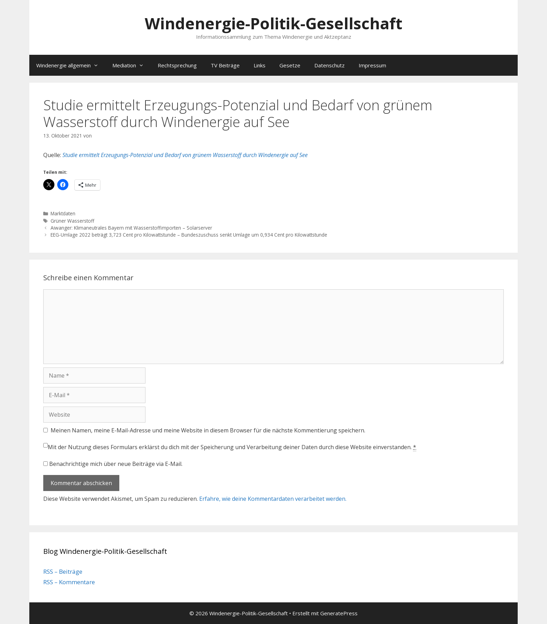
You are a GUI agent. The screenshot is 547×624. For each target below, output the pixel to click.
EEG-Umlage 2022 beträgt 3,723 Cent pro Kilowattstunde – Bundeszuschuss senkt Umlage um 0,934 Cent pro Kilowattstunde (189, 234)
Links (259, 65)
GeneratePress (339, 613)
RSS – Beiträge (62, 571)
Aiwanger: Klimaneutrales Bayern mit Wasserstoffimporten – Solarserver (131, 227)
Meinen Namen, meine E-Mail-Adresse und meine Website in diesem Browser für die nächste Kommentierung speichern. (208, 430)
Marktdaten (63, 213)
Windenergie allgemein (70, 65)
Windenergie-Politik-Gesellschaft (273, 23)
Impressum (372, 65)
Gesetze (289, 65)
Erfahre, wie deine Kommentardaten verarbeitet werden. (272, 499)
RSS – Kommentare (69, 582)
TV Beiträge (225, 65)
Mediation (131, 65)
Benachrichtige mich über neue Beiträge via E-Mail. (115, 464)
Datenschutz (329, 65)
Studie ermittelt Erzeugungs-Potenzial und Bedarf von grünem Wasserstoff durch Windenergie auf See (185, 155)
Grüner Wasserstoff (72, 220)
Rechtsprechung (177, 65)
